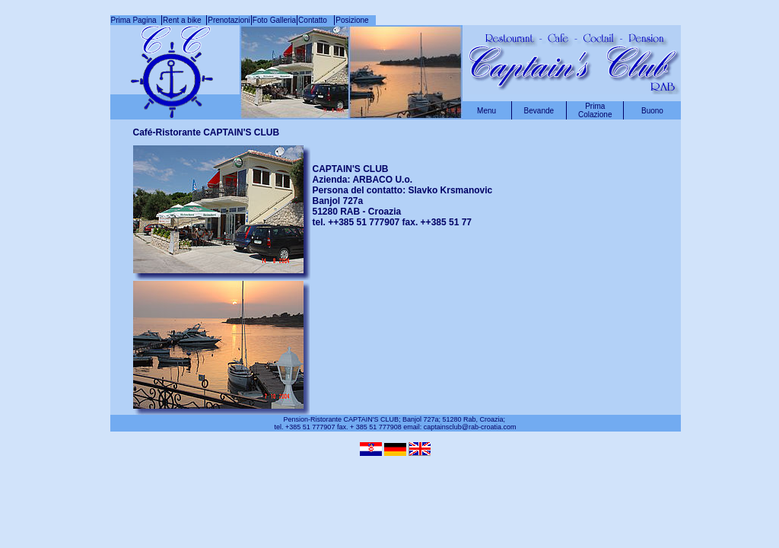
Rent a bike (184, 20)
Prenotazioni (229, 20)
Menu (486, 111)
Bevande (539, 111)
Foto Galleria (274, 20)
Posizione (351, 20)
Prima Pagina (136, 20)
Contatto (315, 20)
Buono (652, 111)
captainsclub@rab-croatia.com (470, 427)
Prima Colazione (595, 110)
